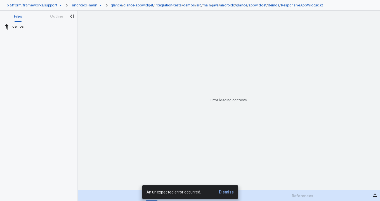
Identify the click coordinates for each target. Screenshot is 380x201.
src (198, 5)
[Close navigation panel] (71, 16)
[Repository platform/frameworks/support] (32, 5)
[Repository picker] (60, 5)
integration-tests (168, 5)
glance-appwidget (138, 5)
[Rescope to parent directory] (6, 26)
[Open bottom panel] (375, 195)
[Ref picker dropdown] (100, 5)
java (215, 5)
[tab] (18, 16)
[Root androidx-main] (84, 5)
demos (189, 5)
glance (116, 5)
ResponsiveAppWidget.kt (302, 5)
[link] (218, 5)
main (207, 5)
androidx (227, 5)
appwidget (257, 5)
